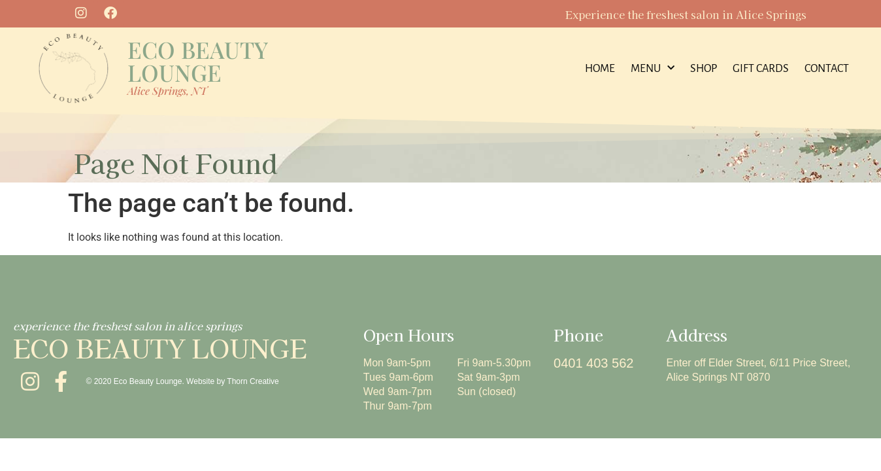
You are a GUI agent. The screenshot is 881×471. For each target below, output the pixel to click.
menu (652, 68)
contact (827, 69)
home (600, 69)
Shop (703, 69)
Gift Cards (761, 69)
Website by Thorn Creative (232, 381)
